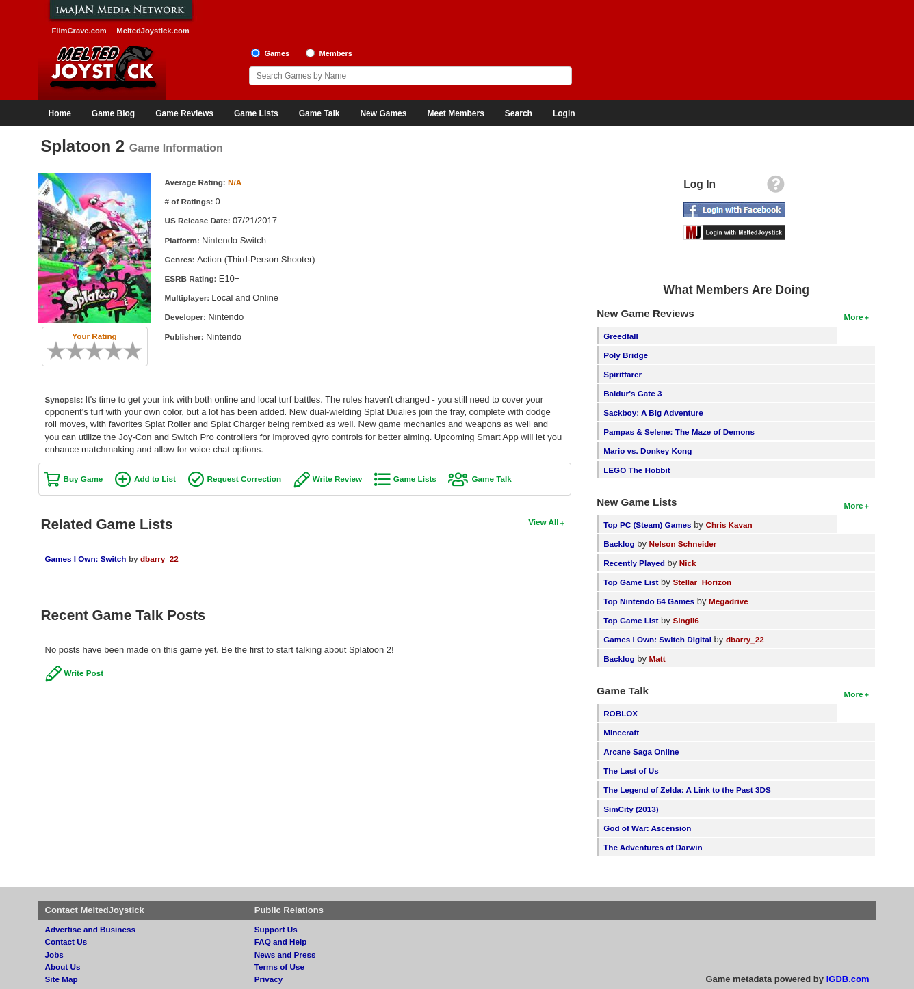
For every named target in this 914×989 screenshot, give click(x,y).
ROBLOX (620, 713)
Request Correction (244, 478)
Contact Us (66, 941)
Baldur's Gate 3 (632, 393)
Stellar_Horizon (702, 582)
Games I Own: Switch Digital (657, 639)
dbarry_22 (159, 558)
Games (276, 53)
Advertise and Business (90, 929)
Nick (687, 562)
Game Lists (256, 113)
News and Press (285, 954)
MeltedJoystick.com (152, 31)
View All (543, 521)
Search (518, 113)
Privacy (268, 979)
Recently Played (634, 562)
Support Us (276, 929)
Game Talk (319, 113)
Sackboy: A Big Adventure (653, 412)
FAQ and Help (280, 941)
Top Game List (630, 582)
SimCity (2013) (631, 808)
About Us (63, 966)
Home (60, 113)
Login (564, 113)
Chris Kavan (729, 524)
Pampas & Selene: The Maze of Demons (679, 431)
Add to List (155, 478)
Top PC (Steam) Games (647, 524)
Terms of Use (279, 966)
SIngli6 (685, 620)
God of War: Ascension (647, 828)
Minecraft (621, 732)
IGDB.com (848, 979)
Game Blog (113, 113)
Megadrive (728, 601)
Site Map (61, 979)
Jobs (54, 954)
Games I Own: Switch (86, 558)
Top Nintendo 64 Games (648, 601)
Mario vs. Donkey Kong (647, 450)
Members (335, 53)
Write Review (338, 478)
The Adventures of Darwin (652, 847)
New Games (383, 113)
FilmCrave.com (79, 31)
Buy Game (83, 478)
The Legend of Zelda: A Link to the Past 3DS (687, 789)
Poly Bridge (625, 355)
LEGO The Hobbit (636, 469)
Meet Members (455, 113)
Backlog (618, 543)
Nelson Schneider (683, 543)
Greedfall (620, 335)
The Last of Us (631, 770)
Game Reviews (184, 113)
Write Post (84, 672)
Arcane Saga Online (641, 751)
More (853, 316)
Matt (657, 658)
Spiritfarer (622, 374)
